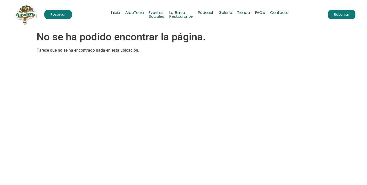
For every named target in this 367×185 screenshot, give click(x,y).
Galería (225, 12)
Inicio (115, 12)
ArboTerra (134, 12)
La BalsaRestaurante (181, 14)
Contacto (279, 12)
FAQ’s (260, 12)
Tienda (243, 12)
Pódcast (206, 12)
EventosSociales (156, 14)
